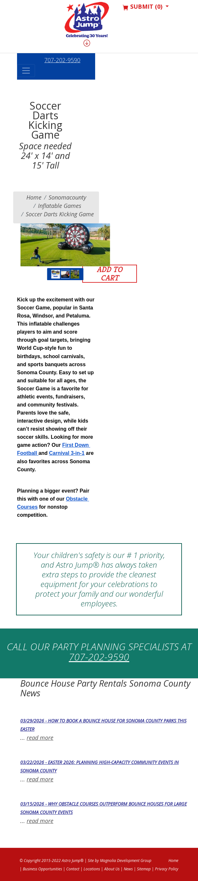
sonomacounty (67, 197)
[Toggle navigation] (26, 70)
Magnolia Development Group (125, 860)
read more (40, 737)
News (128, 869)
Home (33, 197)
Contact (72, 869)
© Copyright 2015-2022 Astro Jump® (52, 860)
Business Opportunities (42, 869)
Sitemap (144, 869)
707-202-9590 (62, 60)
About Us (112, 869)
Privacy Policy (166, 869)
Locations (92, 869)
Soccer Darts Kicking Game (60, 214)
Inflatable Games (59, 206)
